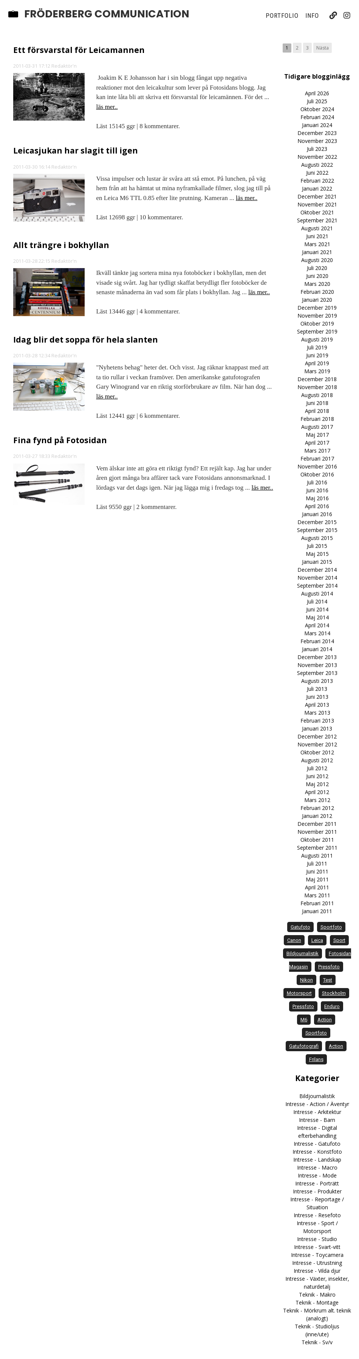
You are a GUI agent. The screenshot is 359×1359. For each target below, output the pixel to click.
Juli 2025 (317, 101)
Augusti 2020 (317, 260)
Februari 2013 (317, 720)
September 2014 (317, 585)
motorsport (299, 993)
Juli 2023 (317, 148)
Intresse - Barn (317, 1119)
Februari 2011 (317, 903)
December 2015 (317, 522)
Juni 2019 (317, 355)
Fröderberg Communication (106, 14)
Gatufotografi (304, 1046)
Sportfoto (316, 1033)
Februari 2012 (317, 807)
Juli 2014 (317, 601)
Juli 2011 (317, 863)
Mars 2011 (317, 895)
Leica (317, 940)
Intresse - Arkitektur (317, 1111)
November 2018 (317, 387)
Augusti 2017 (317, 426)
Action (336, 1046)
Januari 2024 (317, 125)
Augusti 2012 (317, 760)
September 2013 (317, 672)
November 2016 (317, 466)
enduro (332, 1006)
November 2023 (317, 140)
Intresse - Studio (317, 1239)
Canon (294, 940)
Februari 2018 (317, 418)
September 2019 (317, 331)
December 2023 (317, 133)
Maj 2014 (317, 617)
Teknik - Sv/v (317, 1342)
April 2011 (317, 887)
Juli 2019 (317, 347)
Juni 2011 (317, 871)
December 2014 (317, 569)
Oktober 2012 (317, 752)
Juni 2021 (317, 236)
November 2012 (317, 744)
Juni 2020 (317, 275)
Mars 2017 (317, 450)
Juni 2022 (317, 172)
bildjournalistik (302, 953)
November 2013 (317, 665)
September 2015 (317, 530)
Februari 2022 (317, 180)
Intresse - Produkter (317, 1191)
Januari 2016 (317, 514)
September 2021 (317, 220)
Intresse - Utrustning (317, 1262)
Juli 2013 (317, 688)
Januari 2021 (317, 252)
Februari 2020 (317, 291)
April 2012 (317, 792)
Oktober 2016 (317, 474)
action (324, 1019)
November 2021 (317, 204)
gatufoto (300, 927)
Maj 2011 (317, 879)
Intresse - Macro (317, 1167)
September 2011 (317, 847)
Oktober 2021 (317, 212)
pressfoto (329, 967)
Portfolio (282, 15)
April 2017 (317, 442)
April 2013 (317, 704)
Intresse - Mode (317, 1175)
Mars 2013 (317, 712)
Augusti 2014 (317, 593)
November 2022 (317, 156)
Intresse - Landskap (317, 1159)
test (327, 980)
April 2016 (317, 506)
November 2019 (317, 315)
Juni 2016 (317, 490)
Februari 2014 (317, 641)
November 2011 (317, 831)
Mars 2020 (317, 283)
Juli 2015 (317, 545)
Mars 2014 (317, 633)
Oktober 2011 (317, 839)
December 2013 (317, 657)
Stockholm (334, 993)
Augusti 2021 (317, 228)
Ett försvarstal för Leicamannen (79, 50)
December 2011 (317, 823)
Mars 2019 (317, 371)
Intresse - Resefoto (317, 1215)
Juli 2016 (317, 482)
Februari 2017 (317, 458)
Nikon (306, 980)
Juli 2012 (317, 768)
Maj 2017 (317, 434)
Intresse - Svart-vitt (317, 1246)
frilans (316, 1059)
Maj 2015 (317, 553)
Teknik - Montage (317, 1302)
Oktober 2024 (317, 109)
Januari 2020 (317, 299)
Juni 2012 (317, 776)
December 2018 (317, 379)
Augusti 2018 (317, 395)
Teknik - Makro (317, 1294)
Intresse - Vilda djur (317, 1270)
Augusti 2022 (317, 164)
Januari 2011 (317, 911)
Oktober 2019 (317, 323)
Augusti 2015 (317, 537)
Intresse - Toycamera (317, 1254)
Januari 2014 (317, 649)
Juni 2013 (317, 696)
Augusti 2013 (317, 680)
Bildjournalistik (317, 1096)
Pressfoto (303, 1006)
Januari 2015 (317, 561)
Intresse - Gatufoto (317, 1143)
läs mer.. (107, 106)
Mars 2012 (317, 800)
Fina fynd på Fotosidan (60, 440)
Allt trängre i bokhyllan (61, 245)
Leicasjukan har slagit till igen (75, 150)
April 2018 (317, 410)
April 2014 (317, 625)
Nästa (322, 48)
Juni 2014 (317, 609)
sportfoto (331, 927)
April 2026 (317, 93)
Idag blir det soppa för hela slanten (85, 339)
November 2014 (317, 577)
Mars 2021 (317, 244)
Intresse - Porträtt (317, 1183)
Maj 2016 (317, 498)
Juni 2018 (317, 402)
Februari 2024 (317, 117)
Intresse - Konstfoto (317, 1151)
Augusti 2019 (317, 339)
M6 (303, 1019)
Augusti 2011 (317, 855)
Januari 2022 (317, 188)
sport (339, 940)
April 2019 (317, 363)
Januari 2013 (317, 728)
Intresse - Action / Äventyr (317, 1104)
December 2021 (317, 196)
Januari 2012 (317, 815)
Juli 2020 (317, 267)
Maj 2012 (317, 784)
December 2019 (317, 307)
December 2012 (317, 736)
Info (312, 15)
